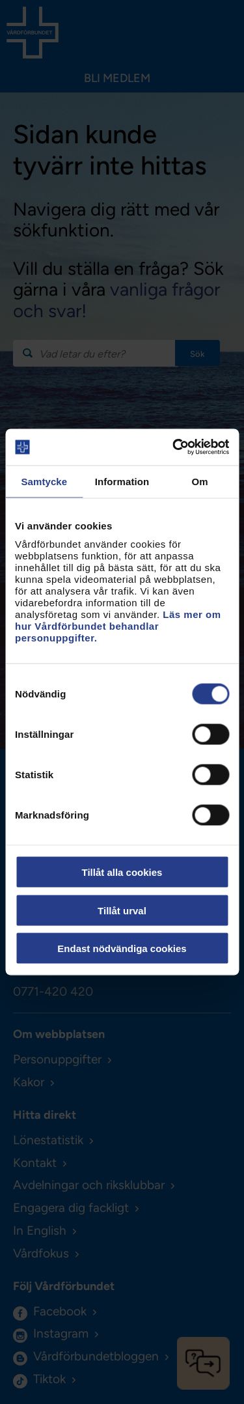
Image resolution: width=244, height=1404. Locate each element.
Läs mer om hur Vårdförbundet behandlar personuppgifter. (118, 626)
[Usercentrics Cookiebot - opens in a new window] (173, 447)
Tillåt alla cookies (122, 872)
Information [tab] (122, 480)
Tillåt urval (122, 910)
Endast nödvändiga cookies (121, 948)
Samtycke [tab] (44, 480)
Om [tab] (200, 480)
